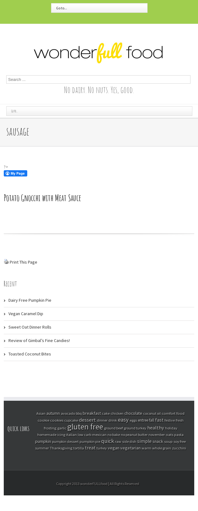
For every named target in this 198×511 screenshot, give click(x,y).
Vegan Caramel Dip (25, 313)
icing (61, 434)
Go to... (61, 8)
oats (169, 434)
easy (123, 419)
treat (90, 448)
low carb (84, 434)
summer (42, 448)
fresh (180, 420)
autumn (53, 413)
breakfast (92, 413)
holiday (171, 428)
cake (106, 413)
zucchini (179, 448)
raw (118, 441)
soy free (180, 441)
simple (144, 441)
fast (159, 420)
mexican (99, 434)
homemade (46, 434)
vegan (113, 448)
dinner (102, 420)
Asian (40, 413)
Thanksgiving (61, 448)
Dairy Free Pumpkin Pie (29, 300)
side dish (129, 441)
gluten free (85, 427)
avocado (68, 413)
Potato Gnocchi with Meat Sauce (42, 197)
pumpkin (43, 441)
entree (143, 420)
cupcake (71, 420)
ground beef (113, 428)
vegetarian (130, 448)
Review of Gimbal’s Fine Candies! (39, 340)
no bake (113, 434)
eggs (133, 420)
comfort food (173, 413)
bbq (79, 413)
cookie (43, 420)
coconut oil (152, 413)
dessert (87, 420)
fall (151, 420)
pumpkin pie (90, 441)
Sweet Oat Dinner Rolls (29, 327)
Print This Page (23, 262)
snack (158, 441)
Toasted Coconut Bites (29, 354)
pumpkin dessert (65, 441)
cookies (56, 420)
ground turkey (135, 428)
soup (168, 441)
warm (146, 448)
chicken (117, 413)
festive (169, 420)
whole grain (161, 448)
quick (107, 441)
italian (71, 434)
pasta (179, 434)
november (156, 434)
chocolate (133, 413)
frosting (50, 428)
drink (112, 420)
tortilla (78, 448)
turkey (101, 448)
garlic (61, 428)
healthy (155, 427)
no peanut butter (134, 434)
